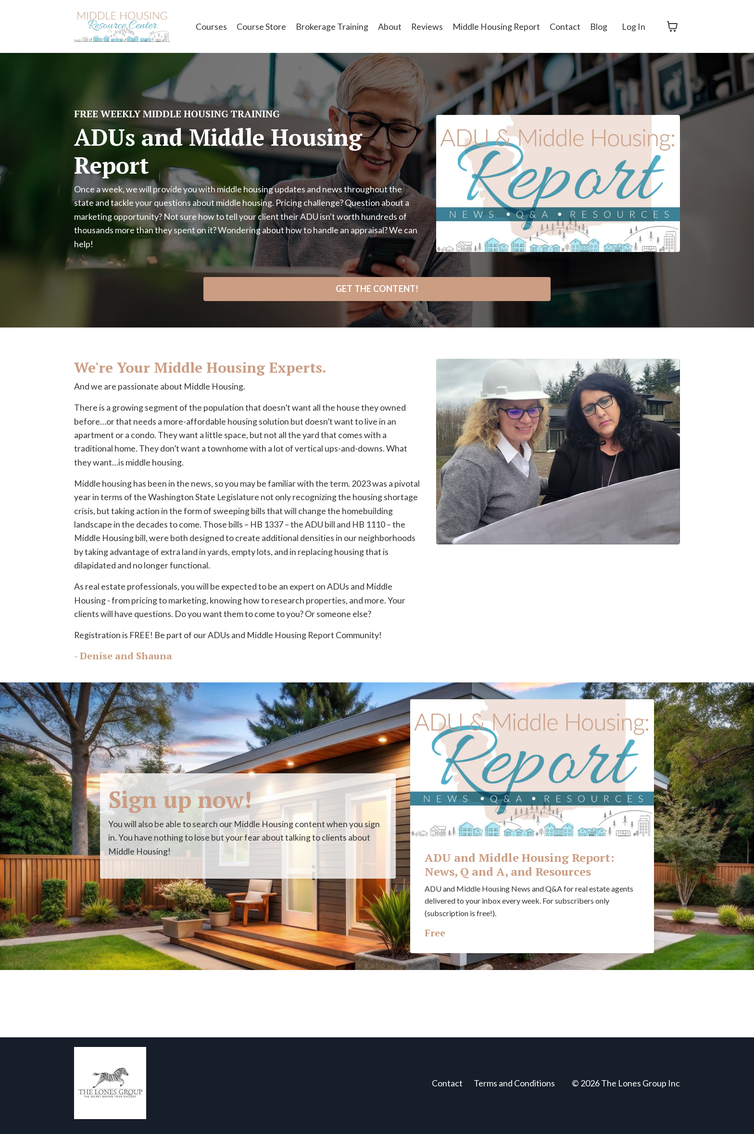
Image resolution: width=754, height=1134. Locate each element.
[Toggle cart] (672, 26)
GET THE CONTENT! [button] (377, 289)
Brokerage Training (331, 26)
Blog (598, 26)
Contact (565, 26)
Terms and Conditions (514, 1087)
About (389, 26)
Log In (633, 26)
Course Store (260, 26)
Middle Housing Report (496, 26)
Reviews (426, 26)
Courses (210, 26)
